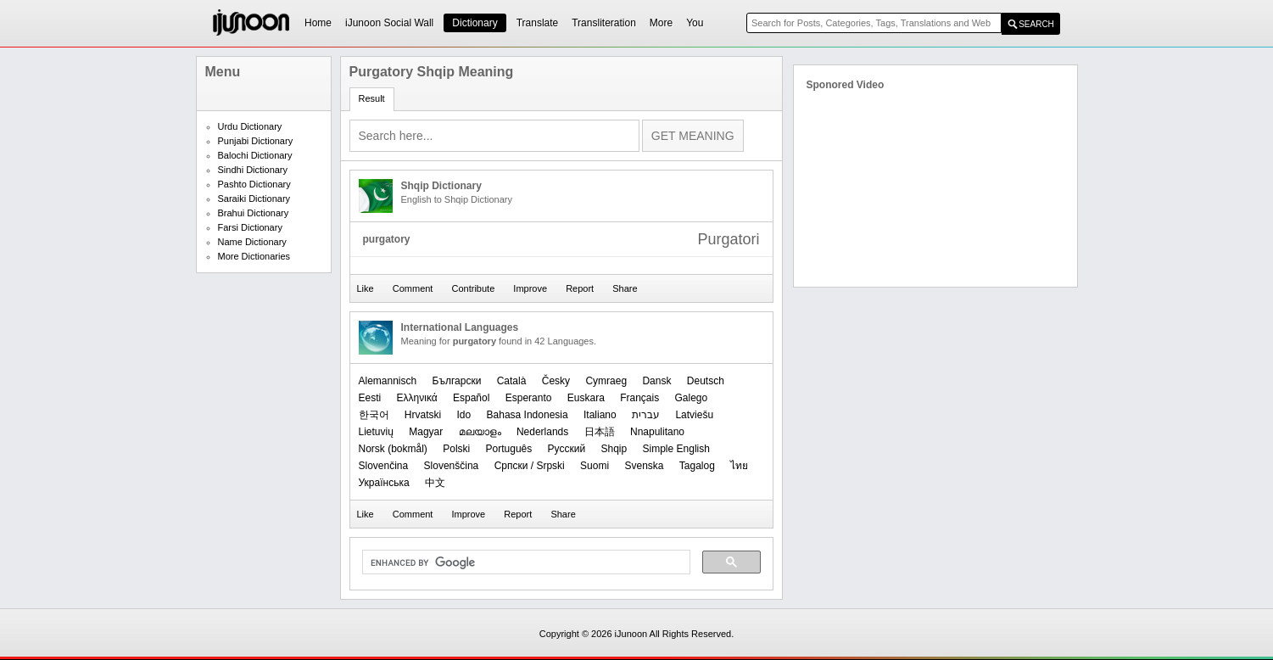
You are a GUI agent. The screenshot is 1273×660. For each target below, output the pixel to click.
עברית (646, 415)
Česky (556, 381)
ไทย (739, 466)
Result (372, 98)
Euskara (586, 398)
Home (318, 23)
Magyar (426, 432)
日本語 (599, 432)
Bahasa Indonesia (527, 415)
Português (509, 449)
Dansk (656, 381)
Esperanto (528, 398)
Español (471, 398)
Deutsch (705, 381)
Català (512, 381)
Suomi (594, 466)
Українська (384, 483)
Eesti (370, 398)
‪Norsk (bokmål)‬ (393, 449)
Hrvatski (423, 415)
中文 (435, 483)
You (694, 23)
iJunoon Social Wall (389, 23)
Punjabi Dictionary (255, 141)
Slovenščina (451, 466)
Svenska (643, 466)
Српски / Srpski (529, 466)
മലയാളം (480, 432)
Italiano (600, 415)
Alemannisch (388, 381)
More (661, 23)
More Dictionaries (254, 256)
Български (457, 381)
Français (639, 398)
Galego (691, 398)
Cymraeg (606, 381)
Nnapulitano (657, 432)
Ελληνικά (417, 398)
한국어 (374, 415)
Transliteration (604, 23)
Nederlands (542, 432)
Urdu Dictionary (250, 126)
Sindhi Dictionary (253, 170)
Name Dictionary (252, 242)
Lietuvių (376, 432)
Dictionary (474, 23)
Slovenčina (384, 466)
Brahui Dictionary (253, 213)
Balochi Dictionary (255, 155)
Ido (464, 415)
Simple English (676, 449)
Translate (537, 23)
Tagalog (697, 466)
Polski (456, 449)
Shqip (613, 449)
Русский (567, 449)
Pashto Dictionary (254, 184)
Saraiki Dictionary (254, 198)
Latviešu (694, 415)
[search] (524, 562)
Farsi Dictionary (250, 227)
